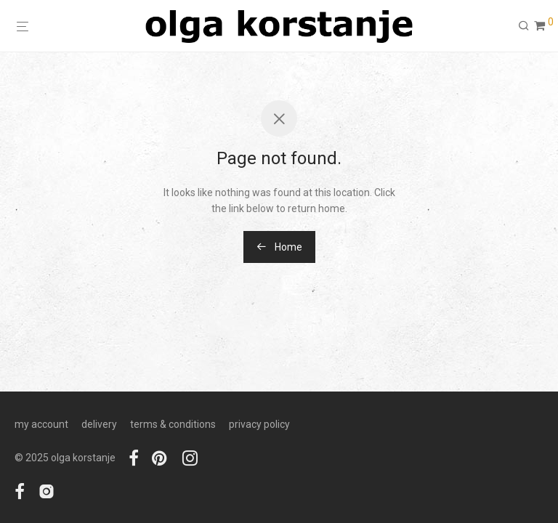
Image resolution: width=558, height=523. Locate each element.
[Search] (524, 26)
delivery (99, 424)
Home (279, 247)
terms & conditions (173, 424)
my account (41, 424)
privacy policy (259, 424)
